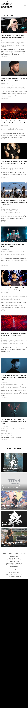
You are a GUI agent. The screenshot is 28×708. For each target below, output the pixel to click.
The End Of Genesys (14, 299)
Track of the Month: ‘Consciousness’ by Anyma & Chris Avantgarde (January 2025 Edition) (13, 421)
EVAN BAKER (14, 253)
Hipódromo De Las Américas (10, 341)
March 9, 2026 (4, 83)
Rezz (3, 212)
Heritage (14, 129)
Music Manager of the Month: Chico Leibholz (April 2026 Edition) (12, 506)
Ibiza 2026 (6, 87)
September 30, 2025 (6, 166)
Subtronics (17, 212)
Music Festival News (10, 343)
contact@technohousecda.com (14, 574)
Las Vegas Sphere (12, 298)
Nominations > (14, 566)
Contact (17, 569)
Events (23, 553)
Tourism (17, 131)
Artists (16, 553)
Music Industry (8, 387)
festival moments (8, 43)
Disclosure (6, 210)
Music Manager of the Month (13, 254)
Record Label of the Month (14, 560)
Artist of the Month (14, 558)
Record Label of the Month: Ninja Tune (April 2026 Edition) (12, 523)
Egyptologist (15, 128)
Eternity (19, 386)
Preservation (9, 131)
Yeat (20, 299)
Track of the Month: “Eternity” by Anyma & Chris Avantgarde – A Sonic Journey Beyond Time (14, 377)
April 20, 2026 (4, 40)
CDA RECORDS (17, 384)
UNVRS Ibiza (24, 88)
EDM (10, 210)
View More (6, 56)
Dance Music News (10, 85)
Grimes (6, 298)
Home (4, 553)
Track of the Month (9, 169)
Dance (7, 386)
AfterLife (4, 251)
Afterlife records (6, 384)
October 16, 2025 (5, 125)
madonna (21, 43)
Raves (13, 131)
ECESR (7, 128)
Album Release (11, 295)
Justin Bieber (15, 210)
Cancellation (19, 340)
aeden (3, 42)
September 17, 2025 (6, 207)
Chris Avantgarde (4, 431)
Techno (17, 343)
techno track (23, 387)
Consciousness (9, 431)
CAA (17, 251)
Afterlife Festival (9, 340)
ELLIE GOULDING (10, 168)
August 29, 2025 (5, 249)
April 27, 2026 (5, 525)
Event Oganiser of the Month (14, 564)
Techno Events (17, 88)
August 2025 (13, 251)
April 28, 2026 (5, 508)
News (10, 553)
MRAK (4, 343)
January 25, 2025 (5, 426)
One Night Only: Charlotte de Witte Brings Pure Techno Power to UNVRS (13, 543)
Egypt (10, 128)
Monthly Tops (14, 556)
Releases (11, 555)
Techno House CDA (16, 387)
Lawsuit (18, 129)
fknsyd (21, 296)
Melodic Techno (8, 45)
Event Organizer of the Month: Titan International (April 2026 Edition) (12, 486)
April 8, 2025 (4, 338)
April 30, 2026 (5, 470)
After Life (4, 428)
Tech (18, 555)
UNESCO (22, 131)
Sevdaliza (6, 299)
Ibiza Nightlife (18, 87)
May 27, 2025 (4, 292)
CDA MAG (21, 428)
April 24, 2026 (5, 545)
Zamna (21, 343)
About (10, 569)
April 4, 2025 (4, 382)
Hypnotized (16, 168)
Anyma (7, 42)
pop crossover (16, 45)
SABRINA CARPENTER (9, 212)
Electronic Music (7, 296)
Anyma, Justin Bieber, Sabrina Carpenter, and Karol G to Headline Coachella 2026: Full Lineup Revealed (14, 202)
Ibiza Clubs (11, 87)
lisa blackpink (16, 43)
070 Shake (4, 295)
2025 (3, 340)
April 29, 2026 (5, 489)
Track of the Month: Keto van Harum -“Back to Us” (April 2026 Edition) (12, 467)
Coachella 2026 (12, 42)
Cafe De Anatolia (14, 428)
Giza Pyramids (9, 129)
